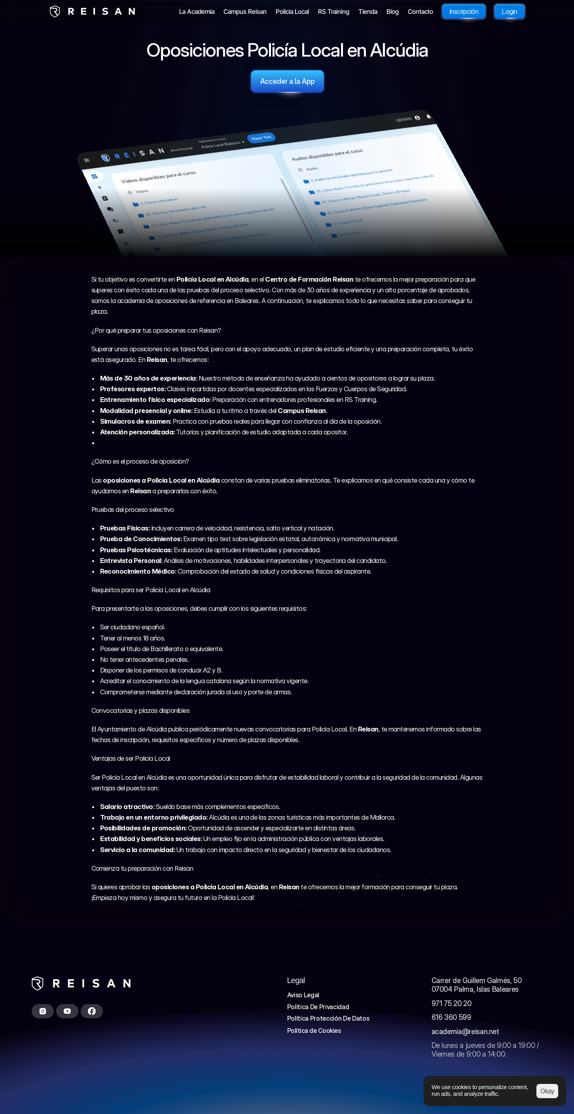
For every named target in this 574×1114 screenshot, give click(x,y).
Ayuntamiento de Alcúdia (132, 729)
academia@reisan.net (465, 1031)
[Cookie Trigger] (314, 1030)
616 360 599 (451, 1017)
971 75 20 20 (452, 1003)
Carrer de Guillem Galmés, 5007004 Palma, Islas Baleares (477, 984)
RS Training (360, 400)
